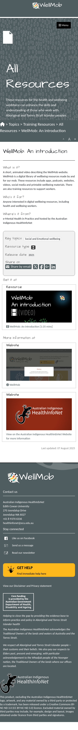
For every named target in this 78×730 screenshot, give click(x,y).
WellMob (13, 385)
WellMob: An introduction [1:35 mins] (29, 326)
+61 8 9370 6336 (12, 519)
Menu (63, 25)
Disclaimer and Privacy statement (33, 586)
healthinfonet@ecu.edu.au (18, 523)
